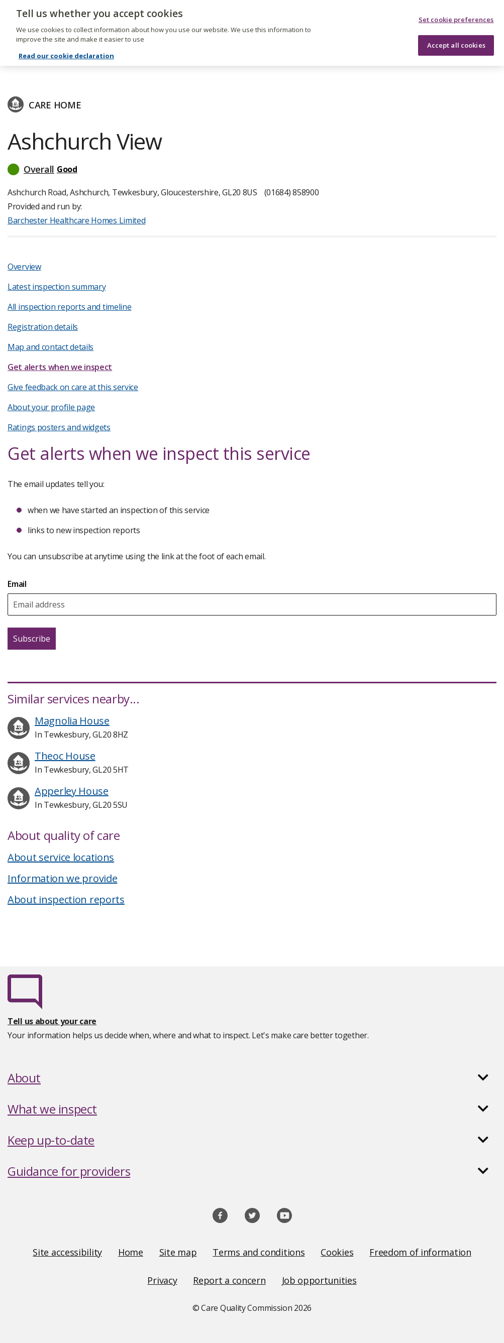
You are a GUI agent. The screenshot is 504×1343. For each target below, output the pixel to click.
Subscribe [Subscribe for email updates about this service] (31, 638)
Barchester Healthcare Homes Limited (88, 61)
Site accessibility (67, 1252)
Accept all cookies (456, 38)
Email (17, 583)
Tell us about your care (52, 1021)
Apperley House (72, 791)
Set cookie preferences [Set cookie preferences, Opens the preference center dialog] (456, 13)
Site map (178, 1252)
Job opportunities (319, 1280)
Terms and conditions (259, 1252)
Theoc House (65, 756)
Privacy (162, 1280)
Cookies (337, 1252)
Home (130, 1252)
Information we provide (62, 878)
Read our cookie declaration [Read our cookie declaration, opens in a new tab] (66, 49)
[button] (252, 169)
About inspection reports (66, 899)
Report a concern (229, 1280)
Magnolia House (72, 720)
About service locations (61, 857)
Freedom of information (420, 1252)
